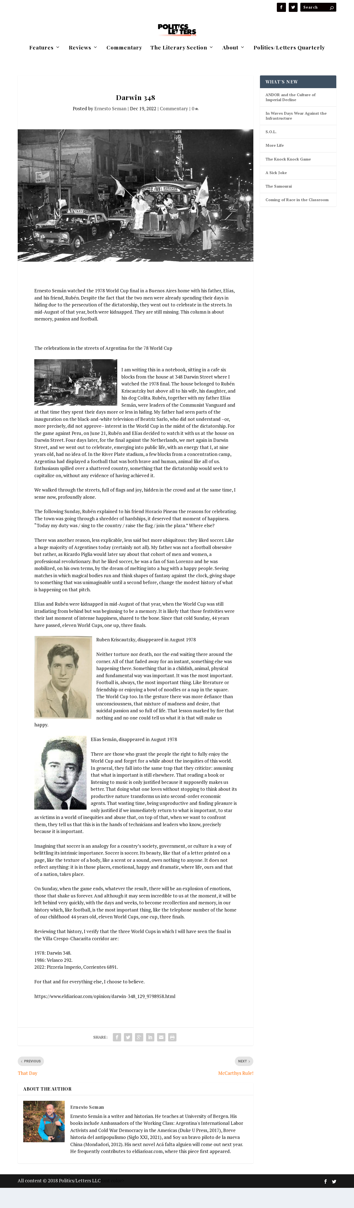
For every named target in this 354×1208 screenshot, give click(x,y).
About (230, 68)
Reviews (80, 68)
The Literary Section (178, 68)
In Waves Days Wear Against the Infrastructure (296, 136)
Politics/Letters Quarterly (289, 68)
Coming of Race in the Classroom (297, 219)
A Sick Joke (276, 192)
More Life (275, 165)
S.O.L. (271, 151)
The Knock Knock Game (288, 179)
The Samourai (279, 206)
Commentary (124, 68)
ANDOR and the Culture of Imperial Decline (291, 117)
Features (41, 68)
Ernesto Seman (110, 128)
